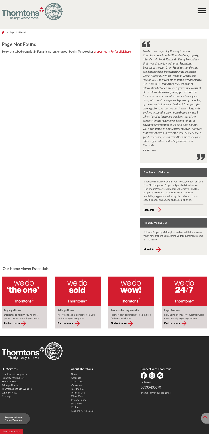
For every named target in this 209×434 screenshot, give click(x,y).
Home (3, 32)
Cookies (75, 407)
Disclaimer (77, 403)
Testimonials (78, 388)
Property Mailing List (13, 377)
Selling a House (10, 385)
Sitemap (6, 396)
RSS (160, 375)
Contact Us (77, 381)
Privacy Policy (78, 399)
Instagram (152, 375)
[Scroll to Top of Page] (205, 418)
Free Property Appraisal (14, 374)
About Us (76, 377)
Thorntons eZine (11, 431)
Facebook (144, 375)
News (74, 374)
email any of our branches (157, 392)
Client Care (77, 396)
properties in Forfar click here (112, 51)
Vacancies (76, 385)
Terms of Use (78, 392)
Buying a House (10, 381)
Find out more (12, 323)
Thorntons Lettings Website (17, 388)
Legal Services (9, 392)
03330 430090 (151, 387)
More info (149, 209)
